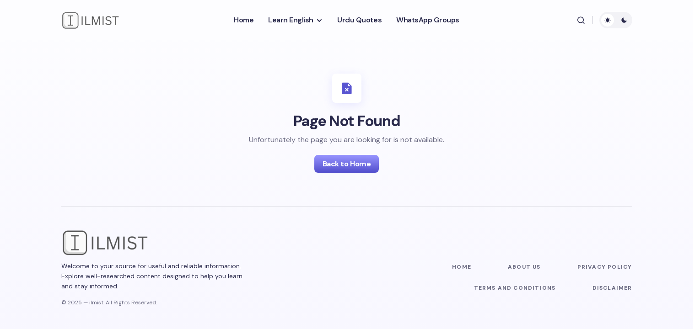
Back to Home (347, 164)
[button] (581, 20)
